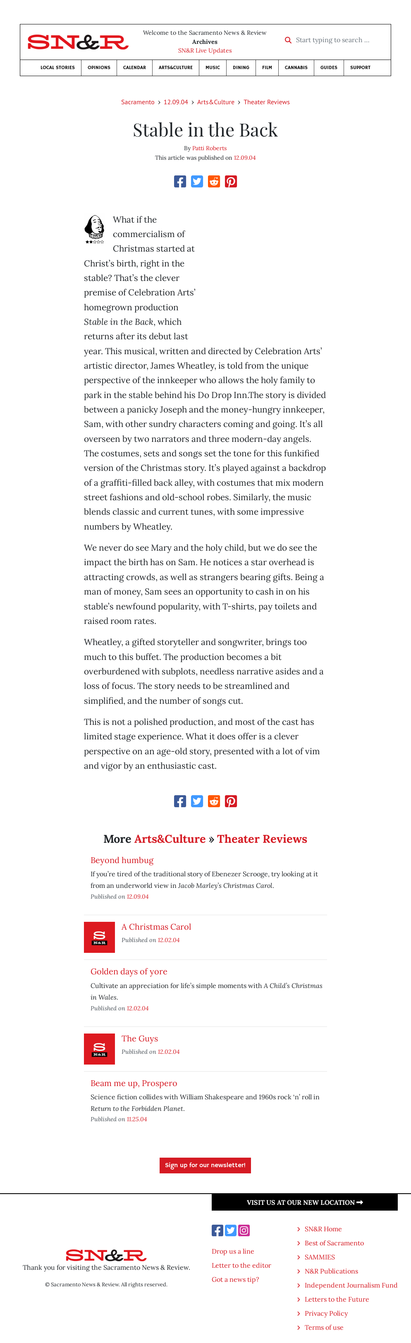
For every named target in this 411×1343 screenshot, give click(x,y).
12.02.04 (169, 940)
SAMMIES (320, 1257)
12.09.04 (176, 102)
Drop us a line (233, 1251)
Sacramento (138, 102)
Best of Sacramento (334, 1243)
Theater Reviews (267, 102)
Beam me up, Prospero (134, 1083)
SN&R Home (323, 1229)
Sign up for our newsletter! (205, 1165)
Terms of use (324, 1327)
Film (267, 68)
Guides (328, 68)
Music (213, 68)
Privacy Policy (326, 1313)
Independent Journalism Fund (351, 1285)
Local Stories (58, 68)
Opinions (99, 68)
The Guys (140, 1038)
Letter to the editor (241, 1265)
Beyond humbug (122, 860)
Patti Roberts (209, 148)
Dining (241, 68)
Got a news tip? (235, 1279)
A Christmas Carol (156, 926)
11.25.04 (137, 1119)
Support (360, 68)
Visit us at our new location (305, 1202)
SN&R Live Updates (205, 50)
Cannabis (296, 68)
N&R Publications (331, 1271)
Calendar (134, 68)
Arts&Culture (176, 68)
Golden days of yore (129, 971)
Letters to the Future (337, 1299)
